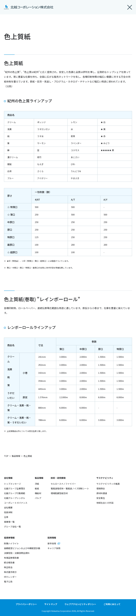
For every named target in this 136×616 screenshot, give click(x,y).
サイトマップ (50, 604)
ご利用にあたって (112, 604)
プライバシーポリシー (26, 604)
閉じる (129, 7)
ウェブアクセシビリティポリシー (80, 604)
